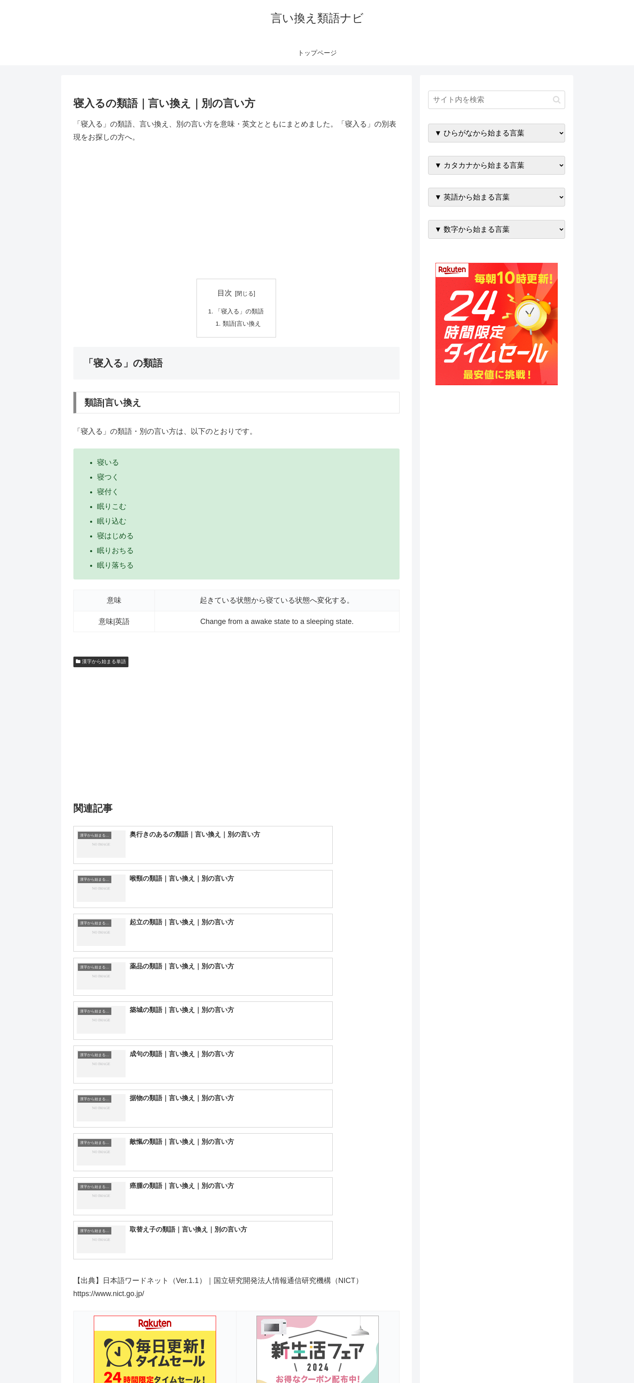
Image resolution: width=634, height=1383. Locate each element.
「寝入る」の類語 (240, 311)
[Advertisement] (236, 211)
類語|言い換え (241, 325)
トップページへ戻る (474, 1357)
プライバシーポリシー (537, 1357)
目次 (224, 293)
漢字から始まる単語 (101, 663)
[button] (557, 99)
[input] (496, 100)
